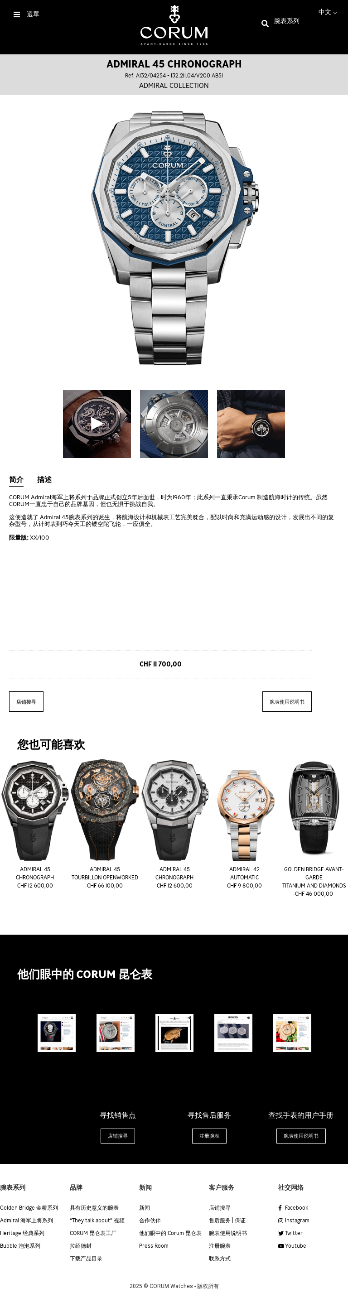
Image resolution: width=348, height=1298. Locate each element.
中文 (329, 12)
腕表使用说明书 (287, 702)
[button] (118, 1136)
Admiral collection (174, 85)
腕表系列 (287, 21)
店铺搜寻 (26, 702)
